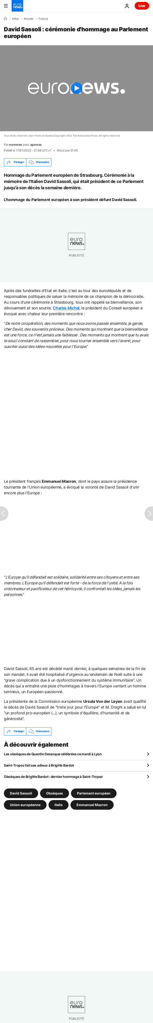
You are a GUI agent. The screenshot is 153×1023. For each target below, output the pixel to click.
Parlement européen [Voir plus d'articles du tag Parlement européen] (94, 793)
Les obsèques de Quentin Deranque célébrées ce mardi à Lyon (53, 754)
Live (142, 6)
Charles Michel (66, 308)
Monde (28, 18)
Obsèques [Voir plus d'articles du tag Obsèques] (54, 793)
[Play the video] (76, 88)
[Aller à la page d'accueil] (17, 6)
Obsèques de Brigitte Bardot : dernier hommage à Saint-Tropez (53, 777)
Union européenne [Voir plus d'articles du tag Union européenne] (25, 804)
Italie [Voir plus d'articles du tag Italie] (59, 804)
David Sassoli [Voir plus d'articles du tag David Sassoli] (21, 793)
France (43, 18)
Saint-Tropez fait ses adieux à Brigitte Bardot (39, 765)
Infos (15, 18)
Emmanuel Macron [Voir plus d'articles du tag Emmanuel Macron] (92, 804)
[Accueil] (5, 18)
